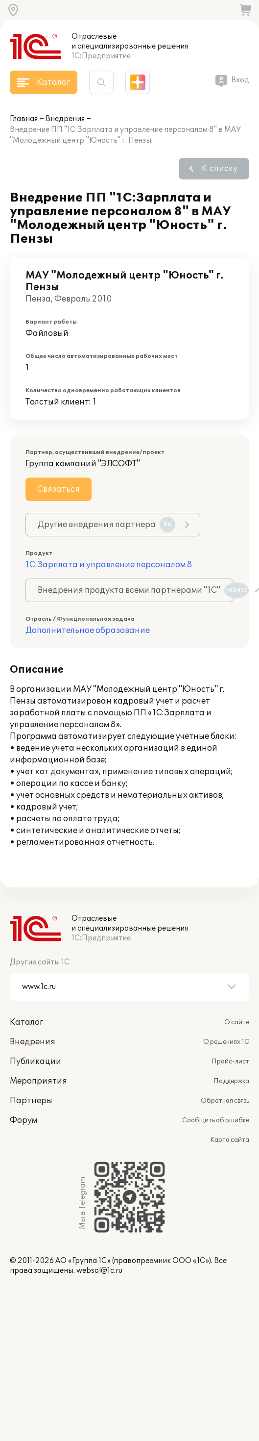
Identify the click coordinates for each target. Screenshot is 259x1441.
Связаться (58, 489)
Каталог (26, 1022)
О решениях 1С (226, 1042)
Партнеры (31, 1101)
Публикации (35, 1061)
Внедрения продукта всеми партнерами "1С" (136, 590)
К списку (219, 169)
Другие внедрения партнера (106, 524)
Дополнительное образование (87, 630)
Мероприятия (38, 1081)
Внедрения (65, 119)
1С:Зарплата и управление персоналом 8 (108, 565)
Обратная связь (225, 1101)
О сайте (236, 1022)
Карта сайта (229, 1140)
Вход (240, 80)
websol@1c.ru (99, 1270)
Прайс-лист (230, 1061)
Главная (24, 119)
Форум (23, 1120)
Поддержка (231, 1081)
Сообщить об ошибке (215, 1120)
